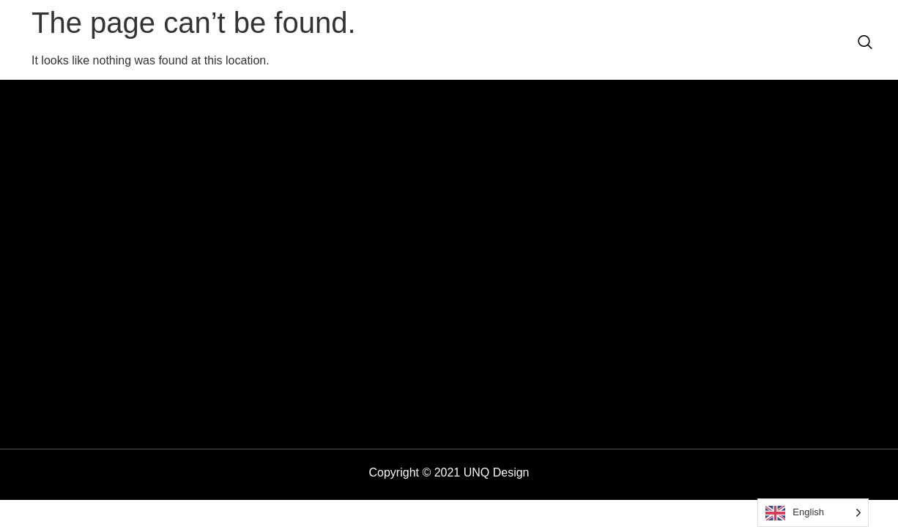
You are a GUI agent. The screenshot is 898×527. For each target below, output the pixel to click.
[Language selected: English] (813, 512)
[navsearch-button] (865, 43)
